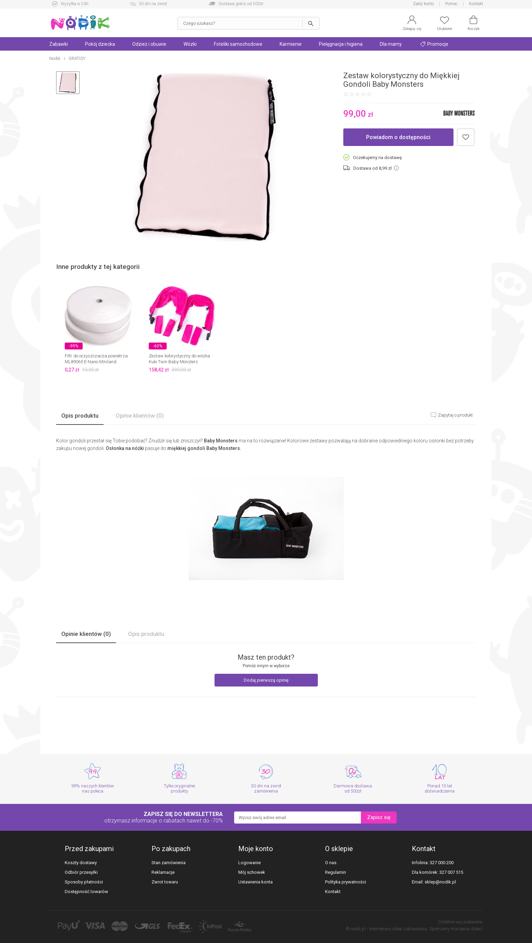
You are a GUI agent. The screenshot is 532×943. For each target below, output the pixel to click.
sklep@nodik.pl (440, 881)
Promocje (434, 44)
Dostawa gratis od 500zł (241, 3)
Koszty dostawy (81, 862)
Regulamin (335, 872)
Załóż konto (423, 3)
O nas (330, 862)
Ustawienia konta (255, 881)
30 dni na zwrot (153, 3)
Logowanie (249, 862)
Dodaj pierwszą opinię (266, 680)
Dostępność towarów (86, 891)
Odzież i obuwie (149, 44)
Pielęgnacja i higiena (341, 44)
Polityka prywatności (345, 881)
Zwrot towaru (165, 881)
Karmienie (291, 44)
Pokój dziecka (100, 44)
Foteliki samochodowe (238, 44)
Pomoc (451, 3)
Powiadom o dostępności (398, 137)
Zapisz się (378, 817)
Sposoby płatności (84, 881)
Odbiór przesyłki (81, 872)
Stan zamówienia (169, 862)
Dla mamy (391, 44)
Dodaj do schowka (465, 137)
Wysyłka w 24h (74, 3)
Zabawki (58, 44)
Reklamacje (163, 872)
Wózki (190, 44)
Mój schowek (251, 872)
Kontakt (476, 3)
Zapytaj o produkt (455, 415)
